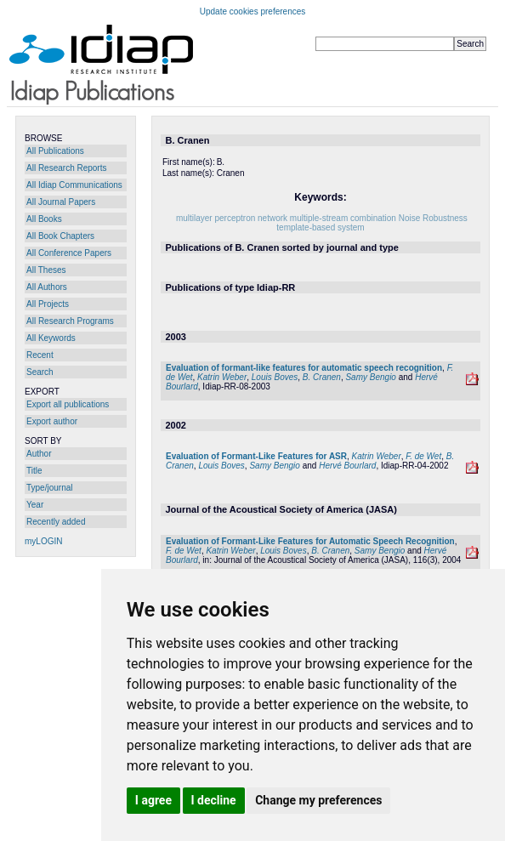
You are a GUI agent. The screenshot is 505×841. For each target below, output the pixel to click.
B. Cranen (322, 377)
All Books (44, 219)
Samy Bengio (370, 377)
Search (40, 372)
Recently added (56, 521)
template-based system (320, 227)
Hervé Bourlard (347, 465)
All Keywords (51, 338)
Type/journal (49, 487)
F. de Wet (423, 456)
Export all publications (67, 404)
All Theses (46, 270)
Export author (51, 421)
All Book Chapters (60, 236)
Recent (40, 355)
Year (34, 504)
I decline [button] (213, 800)
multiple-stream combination (343, 218)
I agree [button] (153, 800)
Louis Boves (275, 377)
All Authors (46, 287)
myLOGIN (43, 541)
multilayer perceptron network (231, 218)
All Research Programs (70, 321)
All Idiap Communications (74, 185)
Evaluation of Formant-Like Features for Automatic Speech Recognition (310, 541)
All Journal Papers (60, 202)
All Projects (47, 304)
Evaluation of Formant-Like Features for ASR (256, 456)
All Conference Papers (68, 253)
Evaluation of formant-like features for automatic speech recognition (304, 367)
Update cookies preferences (253, 11)
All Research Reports (66, 168)
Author (38, 453)
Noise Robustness (433, 218)
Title (34, 470)
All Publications (55, 151)
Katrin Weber (222, 377)
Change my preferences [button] (318, 800)
